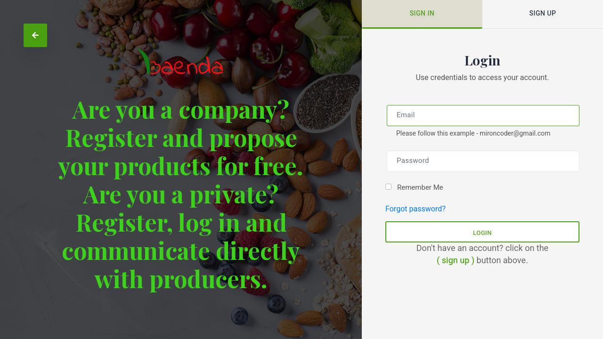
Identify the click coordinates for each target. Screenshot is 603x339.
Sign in (422, 13)
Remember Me (420, 187)
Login (482, 232)
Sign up (543, 13)
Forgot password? (415, 209)
